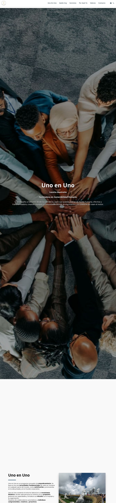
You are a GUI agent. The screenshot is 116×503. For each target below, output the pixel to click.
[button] (108, 3)
